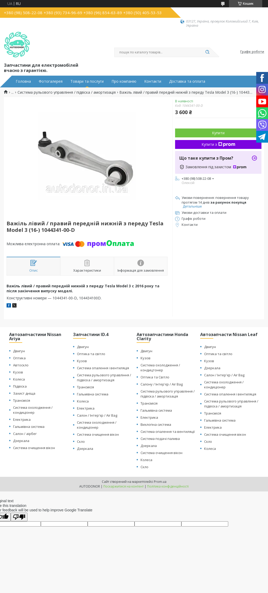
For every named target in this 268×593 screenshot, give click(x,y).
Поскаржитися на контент (123, 486)
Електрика (22, 419)
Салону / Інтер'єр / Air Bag (162, 384)
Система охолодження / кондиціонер (33, 410)
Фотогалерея (51, 81)
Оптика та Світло (155, 377)
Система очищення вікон (34, 447)
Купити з (218, 144)
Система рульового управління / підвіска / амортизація (67, 92)
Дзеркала (21, 440)
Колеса (19, 379)
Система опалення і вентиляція (103, 368)
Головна (23, 81)
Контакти (152, 81)
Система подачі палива (160, 438)
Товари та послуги (87, 81)
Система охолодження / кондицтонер (160, 367)
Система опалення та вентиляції (168, 431)
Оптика (19, 358)
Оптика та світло (91, 353)
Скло (81, 441)
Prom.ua (160, 481)
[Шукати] (207, 52)
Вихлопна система (156, 424)
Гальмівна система (28, 426)
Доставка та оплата (187, 81)
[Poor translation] (19, 517)
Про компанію (123, 81)
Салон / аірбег (25, 433)
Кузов (18, 372)
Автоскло (21, 365)
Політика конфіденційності (168, 486)
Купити (218, 132)
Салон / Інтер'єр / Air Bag (97, 415)
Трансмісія (21, 400)
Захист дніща (24, 393)
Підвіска (20, 386)
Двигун (19, 351)
